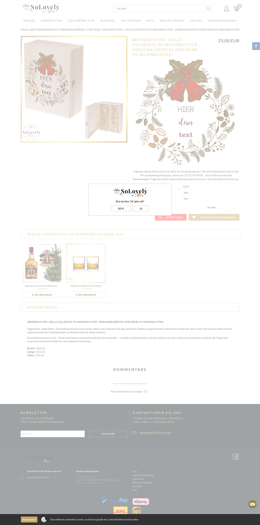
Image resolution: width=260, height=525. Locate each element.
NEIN (121, 208)
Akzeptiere (29, 519)
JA (140, 208)
